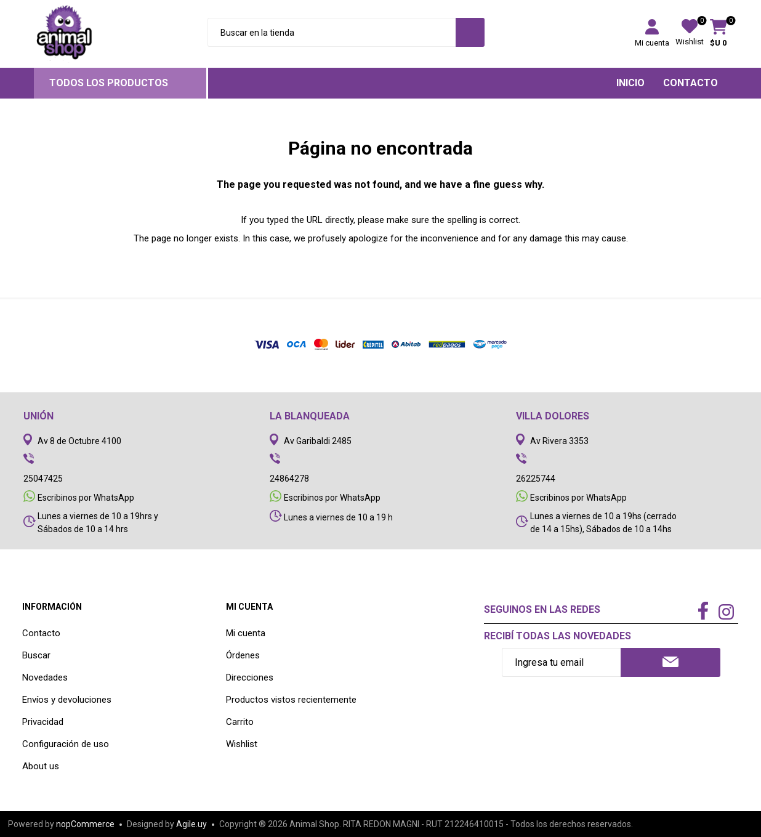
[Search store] (331, 32)
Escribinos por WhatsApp (86, 498)
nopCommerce (85, 824)
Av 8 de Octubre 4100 (79, 441)
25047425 (43, 478)
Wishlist (241, 744)
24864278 (289, 478)
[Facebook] (703, 611)
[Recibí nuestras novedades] (561, 662)
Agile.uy (191, 824)
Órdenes (243, 655)
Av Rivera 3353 (559, 441)
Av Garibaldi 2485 (318, 441)
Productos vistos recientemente (291, 699)
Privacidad (42, 721)
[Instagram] (726, 613)
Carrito (240, 721)
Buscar (36, 655)
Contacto (41, 633)
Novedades (45, 677)
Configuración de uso (65, 744)
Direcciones (249, 677)
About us (40, 766)
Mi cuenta (652, 42)
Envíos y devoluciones (66, 699)
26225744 (535, 478)
